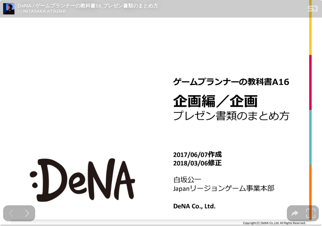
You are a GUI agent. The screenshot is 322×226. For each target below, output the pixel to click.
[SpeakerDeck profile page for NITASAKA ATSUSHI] (8, 9)
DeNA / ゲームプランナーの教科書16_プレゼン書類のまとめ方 (88, 5)
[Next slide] (27, 213)
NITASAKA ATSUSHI (44, 11)
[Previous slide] (11, 213)
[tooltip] (295, 213)
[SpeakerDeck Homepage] (313, 10)
